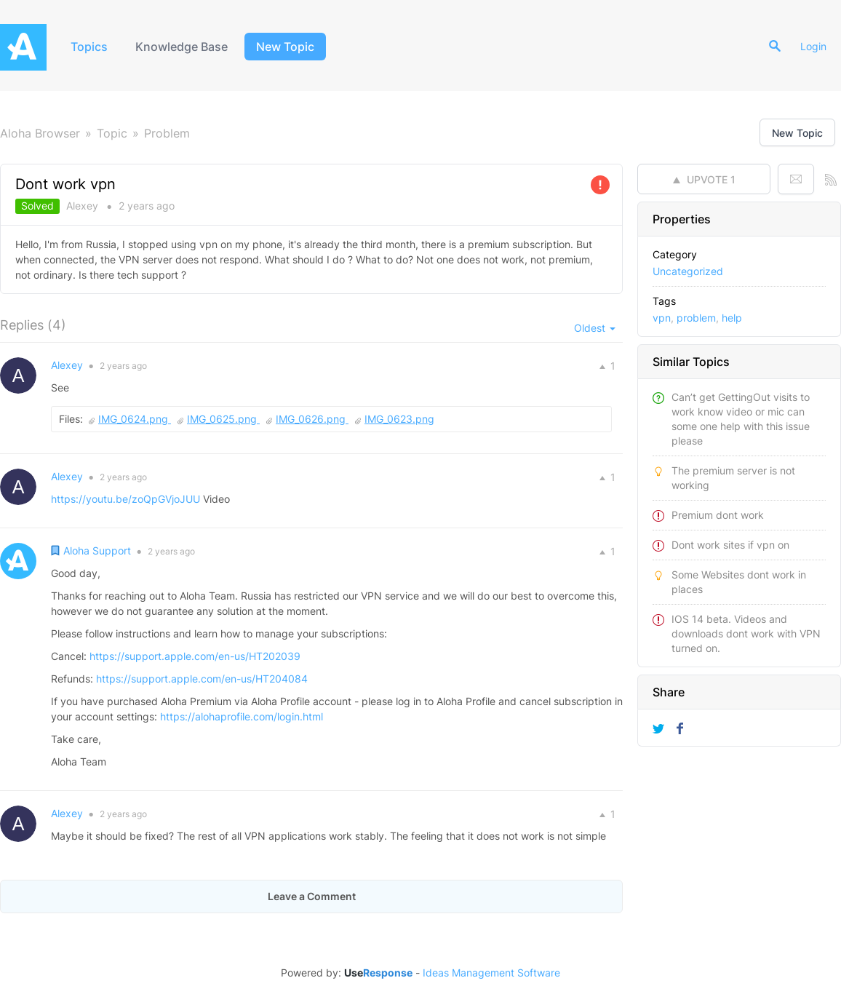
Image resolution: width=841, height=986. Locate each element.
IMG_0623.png (399, 419)
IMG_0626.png (312, 419)
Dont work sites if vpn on (730, 544)
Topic (112, 133)
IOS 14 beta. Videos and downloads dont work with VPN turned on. (746, 633)
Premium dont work (717, 515)
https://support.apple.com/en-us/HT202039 (194, 656)
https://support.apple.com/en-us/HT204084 (202, 678)
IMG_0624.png (134, 419)
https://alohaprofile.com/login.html (241, 716)
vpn (662, 317)
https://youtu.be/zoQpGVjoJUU (125, 499)
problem (696, 317)
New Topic (285, 46)
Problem (167, 133)
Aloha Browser (40, 133)
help (732, 317)
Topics (89, 46)
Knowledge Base (181, 46)
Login (813, 46)
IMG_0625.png (223, 419)
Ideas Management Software (491, 973)
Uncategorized (688, 271)
